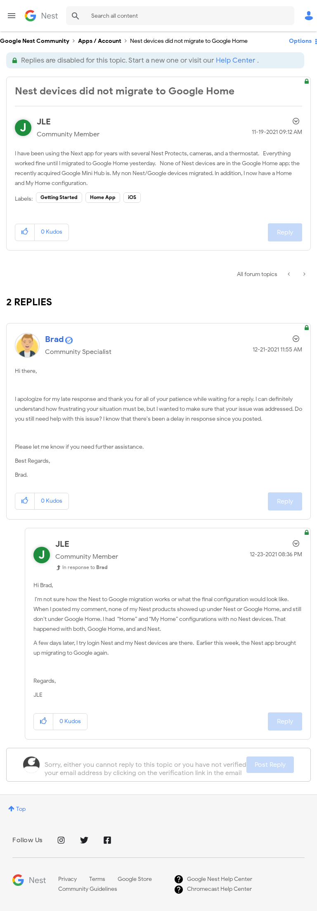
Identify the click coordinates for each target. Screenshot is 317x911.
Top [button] (21, 809)
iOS (132, 197)
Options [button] (300, 40)
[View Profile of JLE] (44, 122)
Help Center (235, 60)
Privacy (67, 879)
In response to (85, 567)
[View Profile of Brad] (54, 339)
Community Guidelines (87, 888)
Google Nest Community (41, 15)
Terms (97, 879)
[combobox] (180, 15)
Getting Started (59, 197)
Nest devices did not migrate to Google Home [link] (189, 40)
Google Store (135, 879)
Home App (103, 197)
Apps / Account (99, 40)
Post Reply (270, 765)
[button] (25, 232)
